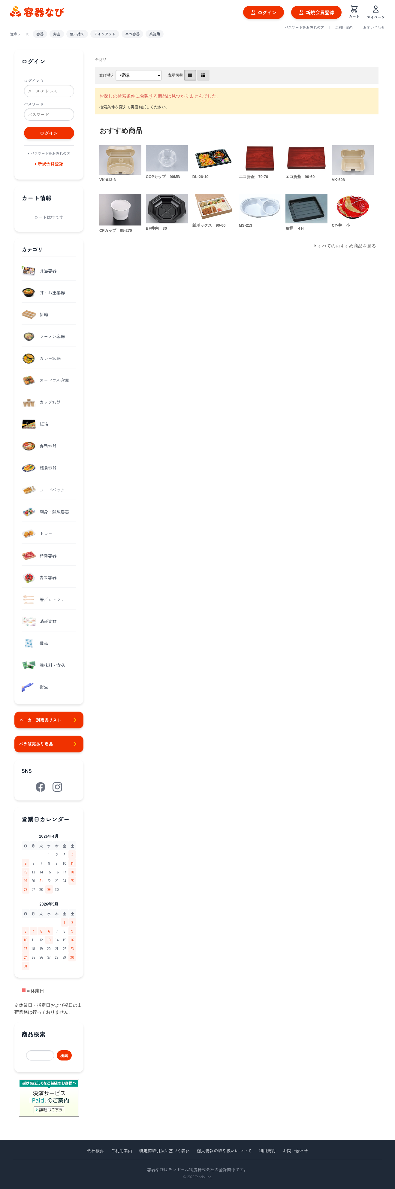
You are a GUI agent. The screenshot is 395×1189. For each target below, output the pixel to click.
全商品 (101, 59)
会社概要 (95, 1150)
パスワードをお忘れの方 (304, 27)
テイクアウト (105, 33)
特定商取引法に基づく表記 (164, 1150)
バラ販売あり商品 (49, 744)
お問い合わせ (374, 27)
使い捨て (77, 33)
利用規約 (267, 1150)
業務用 (154, 33)
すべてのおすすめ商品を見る (347, 245)
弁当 (56, 33)
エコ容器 (132, 33)
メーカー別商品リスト (49, 720)
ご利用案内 (344, 27)
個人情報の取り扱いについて (224, 1150)
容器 (40, 33)
